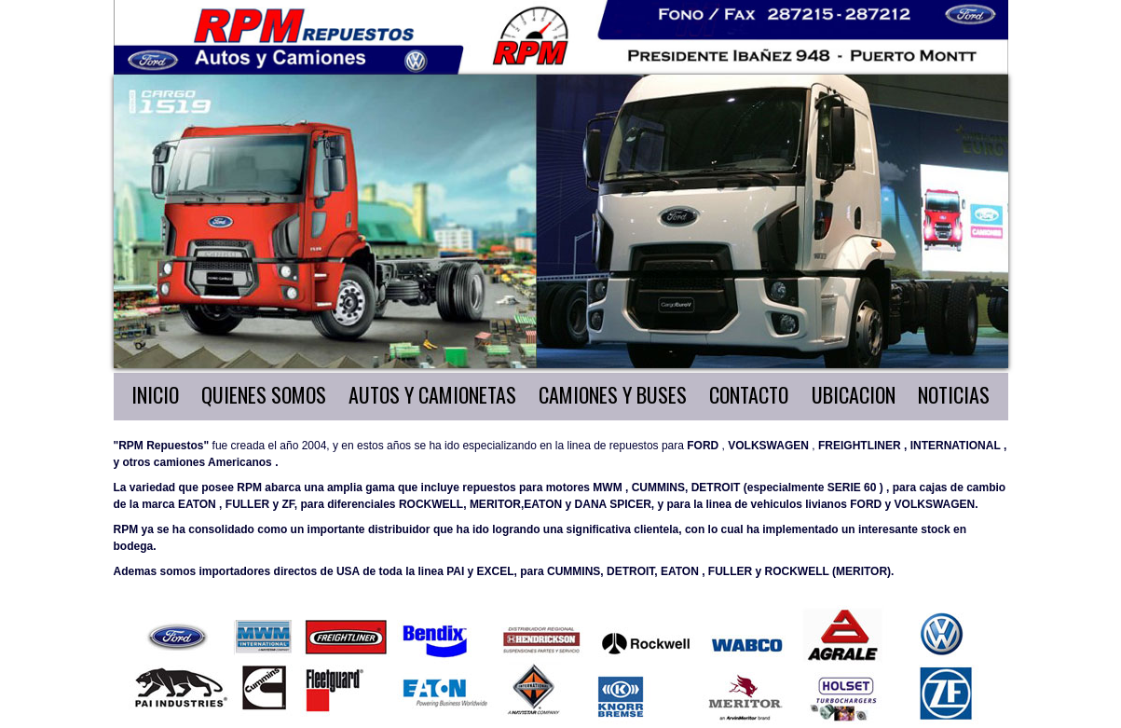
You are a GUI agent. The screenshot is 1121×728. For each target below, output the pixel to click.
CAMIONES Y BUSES (613, 394)
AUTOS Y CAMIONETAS (432, 394)
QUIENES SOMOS (263, 394)
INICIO (155, 394)
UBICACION (853, 394)
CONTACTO (748, 394)
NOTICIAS (954, 394)
